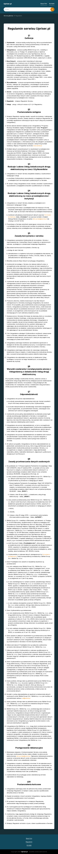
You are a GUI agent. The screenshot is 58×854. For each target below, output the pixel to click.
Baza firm (43, 3)
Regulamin (29, 842)
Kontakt (51, 3)
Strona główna (8, 16)
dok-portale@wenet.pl (40, 219)
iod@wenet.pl (26, 698)
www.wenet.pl (37, 146)
